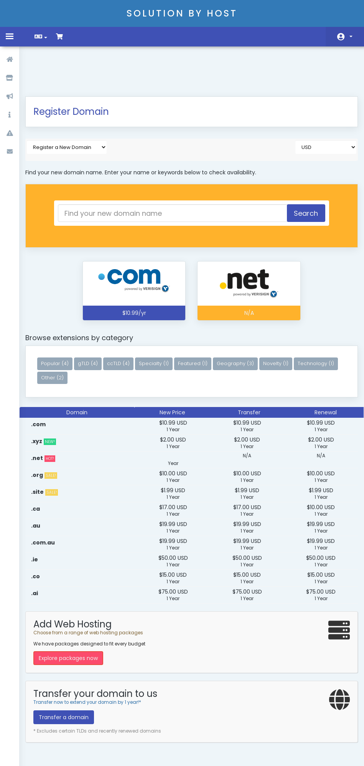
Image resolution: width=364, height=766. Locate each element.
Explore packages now (73, 620)
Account (350, 36)
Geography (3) (240, 325)
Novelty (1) (281, 325)
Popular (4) (60, 325)
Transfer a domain (69, 679)
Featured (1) (198, 325)
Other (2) (103, 339)
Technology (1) (64, 339)
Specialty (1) (159, 325)
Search (301, 175)
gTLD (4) (93, 325)
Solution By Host (182, 13)
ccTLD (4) (123, 325)
